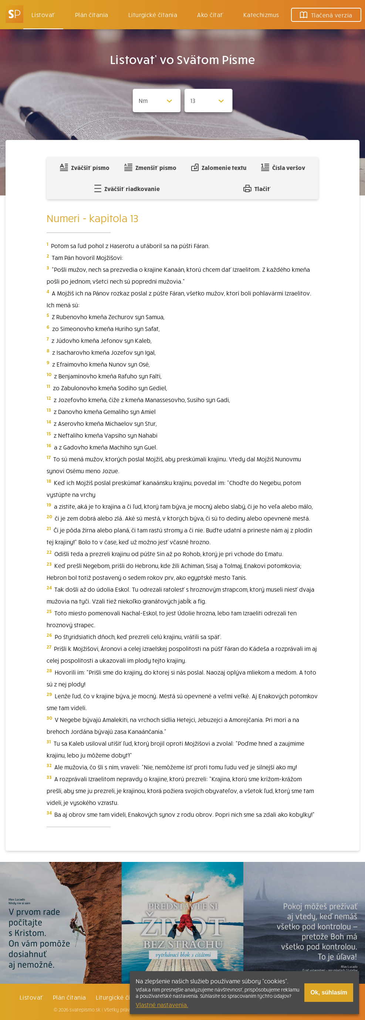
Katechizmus (261, 14)
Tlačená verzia (326, 15)
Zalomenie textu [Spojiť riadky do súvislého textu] (218, 167)
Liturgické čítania (153, 14)
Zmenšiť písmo (150, 167)
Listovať (43, 14)
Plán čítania (69, 997)
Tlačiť (257, 188)
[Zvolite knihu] (157, 100)
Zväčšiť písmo (84, 167)
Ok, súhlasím (328, 992)
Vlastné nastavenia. (162, 1004)
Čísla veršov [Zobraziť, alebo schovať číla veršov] (283, 167)
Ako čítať (210, 14)
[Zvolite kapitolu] (209, 100)
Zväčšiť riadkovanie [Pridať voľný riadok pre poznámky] (127, 188)
